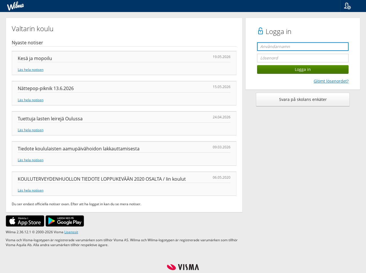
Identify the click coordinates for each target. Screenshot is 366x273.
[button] (351, 6)
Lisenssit (71, 232)
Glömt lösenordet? (331, 81)
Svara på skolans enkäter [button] (303, 99)
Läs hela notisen (30, 69)
